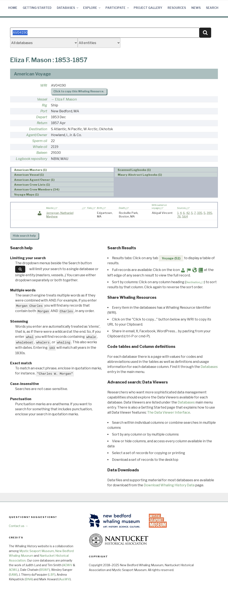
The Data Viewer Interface (168, 412)
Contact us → (18, 526)
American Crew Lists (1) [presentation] (32, 184)
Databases (68, 7)
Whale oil (40, 147)
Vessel (42, 99)
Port (43, 111)
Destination (38, 129)
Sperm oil (39, 141)
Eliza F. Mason (66, 99)
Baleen (41, 153)
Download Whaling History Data (169, 485)
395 (209, 213)
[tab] (62, 170)
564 (185, 216)
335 (199, 213)
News (196, 7)
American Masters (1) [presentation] (30, 170)
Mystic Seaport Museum (36, 551)
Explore (92, 7)
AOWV (67, 565)
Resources (177, 7)
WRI (43, 85)
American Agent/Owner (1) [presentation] (34, 179)
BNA (28, 579)
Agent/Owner (36, 135)
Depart (41, 117)
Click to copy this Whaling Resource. (78, 91)
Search (212, 7)
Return (42, 123)
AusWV (64, 579)
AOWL (13, 569)
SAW (13, 574)
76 (179, 216)
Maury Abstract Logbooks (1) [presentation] (140, 174)
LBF (52, 574)
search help (24, 235)
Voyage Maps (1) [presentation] (26, 194)
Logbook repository (31, 159)
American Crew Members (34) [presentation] (36, 189)
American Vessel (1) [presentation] (29, 174)
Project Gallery (148, 7)
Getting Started (37, 7)
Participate (117, 7)
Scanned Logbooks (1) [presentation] (134, 170)
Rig (44, 105)
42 (188, 213)
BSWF (44, 569)
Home (12, 7)
